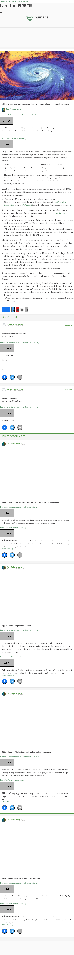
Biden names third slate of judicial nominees (21, 878)
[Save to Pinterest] (17, 309)
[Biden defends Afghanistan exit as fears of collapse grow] (37, 722)
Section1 (68, 325)
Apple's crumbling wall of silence (16, 626)
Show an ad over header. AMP (14, 1)
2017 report (27, 204)
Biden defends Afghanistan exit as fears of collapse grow (27, 752)
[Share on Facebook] (6, 309)
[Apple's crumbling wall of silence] (37, 596)
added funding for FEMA (57, 213)
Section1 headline (9, 398)
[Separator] (26, 309)
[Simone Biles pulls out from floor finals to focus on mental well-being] (37, 473)
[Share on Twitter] (13, 309)
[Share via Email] (22, 310)
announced (31, 896)
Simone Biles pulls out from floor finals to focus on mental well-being (32, 502)
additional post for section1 (14, 334)
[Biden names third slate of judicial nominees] (37, 849)
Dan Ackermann (13, 109)
